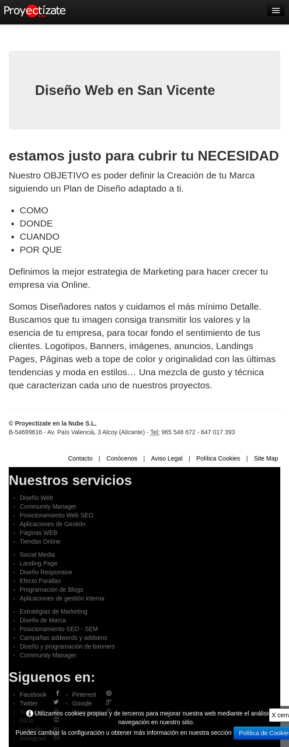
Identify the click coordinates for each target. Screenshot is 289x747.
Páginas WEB (38, 532)
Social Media (37, 554)
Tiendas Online (40, 541)
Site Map (266, 458)
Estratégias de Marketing (53, 611)
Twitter (29, 703)
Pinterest (84, 694)
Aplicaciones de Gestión (52, 523)
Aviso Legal (166, 458)
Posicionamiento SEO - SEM (59, 628)
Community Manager (48, 506)
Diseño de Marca (43, 620)
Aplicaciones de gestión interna (62, 598)
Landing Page (38, 563)
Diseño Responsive (46, 572)
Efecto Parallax (40, 580)
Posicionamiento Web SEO (57, 515)
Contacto (80, 458)
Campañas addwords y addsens (63, 637)
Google (82, 703)
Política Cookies (218, 458)
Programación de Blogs (52, 589)
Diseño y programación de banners (67, 646)
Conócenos (121, 458)
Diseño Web (36, 497)
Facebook (33, 694)
